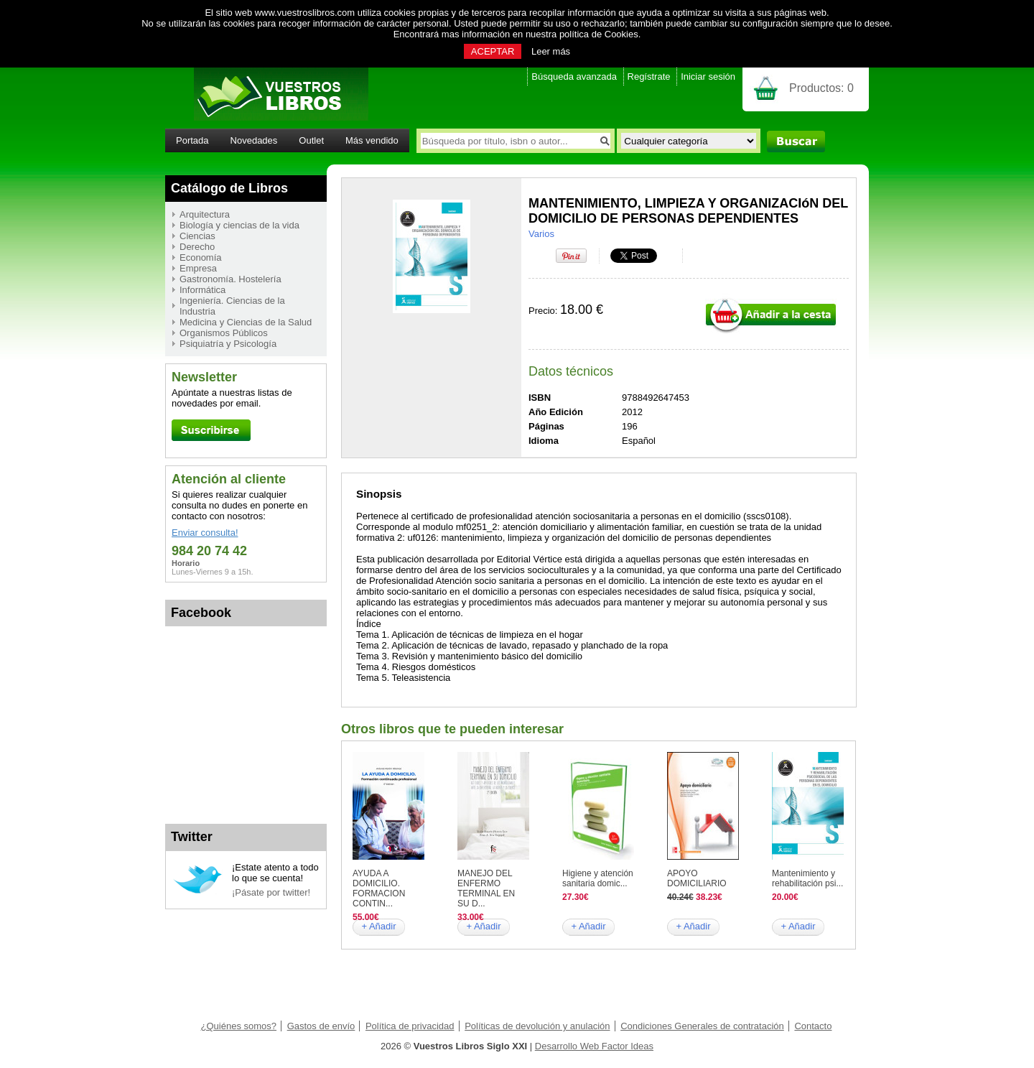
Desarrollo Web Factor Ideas (594, 1046)
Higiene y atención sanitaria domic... (597, 878)
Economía (201, 257)
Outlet (311, 140)
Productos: (821, 88)
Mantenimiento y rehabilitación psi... (807, 878)
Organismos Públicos (224, 333)
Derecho (197, 246)
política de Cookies (598, 34)
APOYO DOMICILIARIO (697, 878)
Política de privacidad (410, 1026)
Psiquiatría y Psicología (228, 343)
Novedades (254, 140)
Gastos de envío (321, 1026)
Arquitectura (205, 214)
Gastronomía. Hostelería (230, 279)
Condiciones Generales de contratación (702, 1026)
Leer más (550, 51)
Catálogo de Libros (229, 188)
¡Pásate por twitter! (271, 892)
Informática (202, 289)
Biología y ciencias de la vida (239, 225)
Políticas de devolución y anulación (537, 1026)
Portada (192, 140)
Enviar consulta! (205, 532)
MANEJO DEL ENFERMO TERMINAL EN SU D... (486, 888)
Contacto (813, 1026)
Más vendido (372, 140)
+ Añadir (378, 926)
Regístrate (649, 76)
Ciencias (197, 236)
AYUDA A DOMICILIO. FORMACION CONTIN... (379, 888)
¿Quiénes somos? (239, 1026)
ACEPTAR (492, 51)
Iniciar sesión (708, 76)
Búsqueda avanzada (574, 76)
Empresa (198, 268)
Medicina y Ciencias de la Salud (246, 322)
